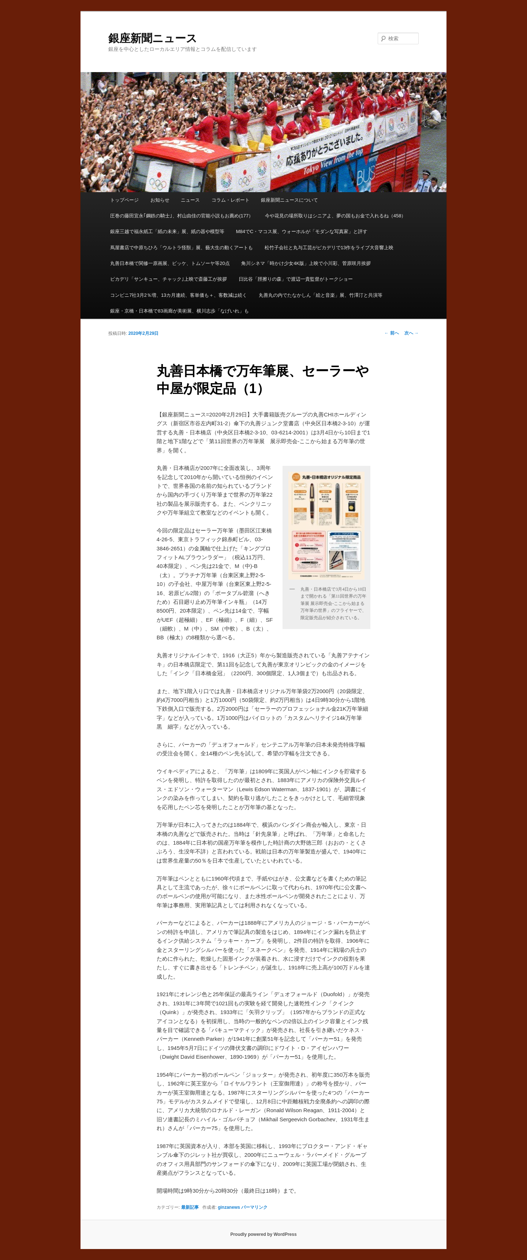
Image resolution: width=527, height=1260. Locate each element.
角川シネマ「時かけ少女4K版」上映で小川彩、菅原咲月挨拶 (306, 263)
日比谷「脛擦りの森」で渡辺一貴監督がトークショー (296, 279)
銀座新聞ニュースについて (289, 200)
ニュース (190, 200)
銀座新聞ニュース (152, 38)
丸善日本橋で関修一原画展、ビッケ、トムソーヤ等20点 (169, 263)
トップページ (124, 200)
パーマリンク (254, 1207)
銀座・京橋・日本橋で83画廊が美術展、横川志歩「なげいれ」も (179, 311)
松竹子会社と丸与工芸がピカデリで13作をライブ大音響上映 (329, 247)
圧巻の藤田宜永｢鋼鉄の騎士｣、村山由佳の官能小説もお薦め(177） (181, 215)
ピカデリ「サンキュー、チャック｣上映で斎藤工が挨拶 (168, 279)
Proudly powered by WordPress (263, 1234)
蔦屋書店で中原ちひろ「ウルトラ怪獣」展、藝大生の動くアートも (181, 247)
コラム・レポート (231, 200)
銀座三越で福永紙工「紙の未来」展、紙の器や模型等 (167, 231)
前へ (391, 333)
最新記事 (190, 1207)
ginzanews (229, 1207)
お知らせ (159, 200)
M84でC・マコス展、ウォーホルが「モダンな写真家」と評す (302, 231)
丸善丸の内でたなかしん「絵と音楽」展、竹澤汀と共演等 (320, 295)
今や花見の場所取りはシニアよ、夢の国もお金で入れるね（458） (335, 215)
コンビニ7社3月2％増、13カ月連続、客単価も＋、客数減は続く (178, 295)
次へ (411, 333)
